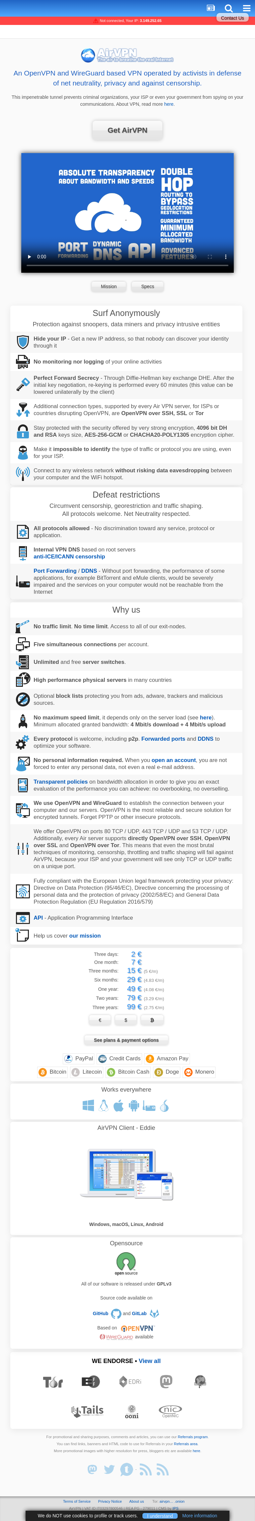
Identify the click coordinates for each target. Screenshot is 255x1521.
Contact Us (232, 18)
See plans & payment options (126, 1040)
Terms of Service (77, 1501)
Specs (147, 286)
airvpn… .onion (172, 1501)
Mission (109, 286)
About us (136, 1501)
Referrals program (193, 1437)
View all (150, 1361)
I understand (160, 1515)
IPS (176, 1508)
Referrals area (186, 1444)
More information (199, 1515)
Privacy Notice (110, 1501)
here (168, 104)
